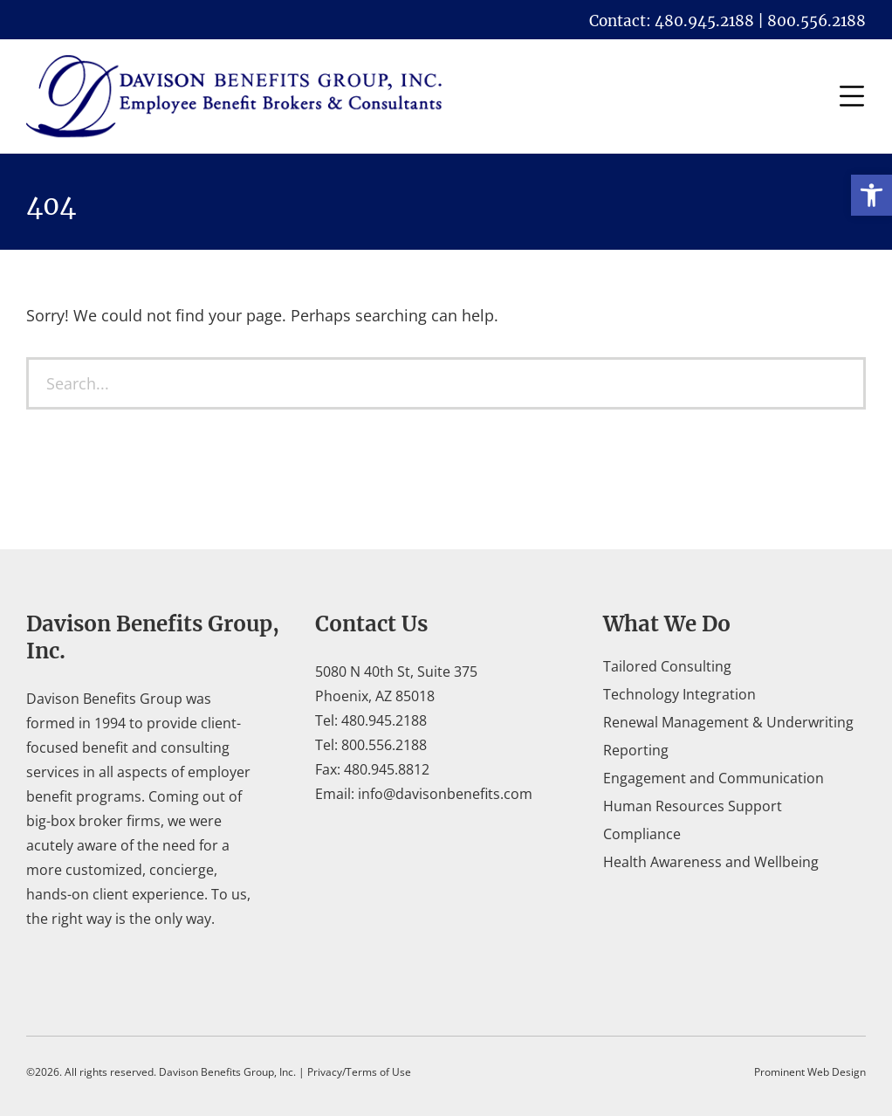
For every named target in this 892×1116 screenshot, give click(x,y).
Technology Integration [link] (679, 694)
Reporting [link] (636, 750)
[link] (871, 195)
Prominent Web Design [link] (810, 1071)
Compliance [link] (642, 834)
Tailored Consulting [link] (667, 666)
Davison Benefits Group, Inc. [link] (227, 1071)
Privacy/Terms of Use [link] (359, 1071)
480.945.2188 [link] (384, 720)
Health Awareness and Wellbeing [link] (711, 861)
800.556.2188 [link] (384, 744)
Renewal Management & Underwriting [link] (728, 722)
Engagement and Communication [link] (713, 778)
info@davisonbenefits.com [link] (445, 793)
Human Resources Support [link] (692, 806)
